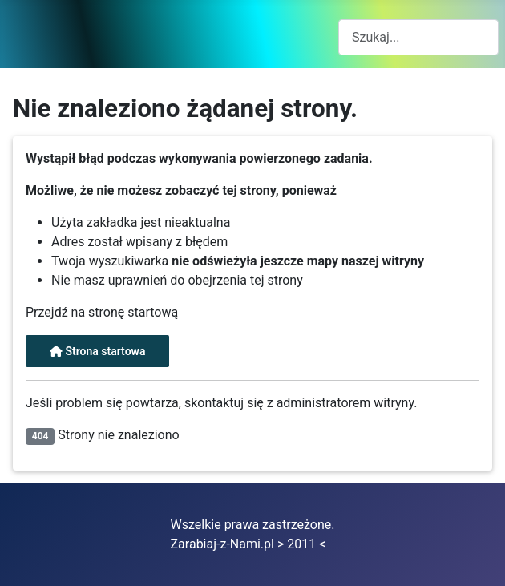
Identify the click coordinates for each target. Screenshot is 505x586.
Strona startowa (97, 351)
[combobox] (418, 37)
